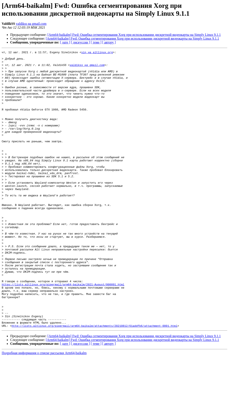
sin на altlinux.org (97, 53)
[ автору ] (109, 42)
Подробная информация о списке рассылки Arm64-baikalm (44, 408)
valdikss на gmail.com (31, 23)
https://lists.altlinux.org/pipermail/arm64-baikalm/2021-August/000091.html (63, 331)
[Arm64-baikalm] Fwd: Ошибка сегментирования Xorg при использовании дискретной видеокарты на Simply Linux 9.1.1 (134, 34)
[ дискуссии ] (80, 42)
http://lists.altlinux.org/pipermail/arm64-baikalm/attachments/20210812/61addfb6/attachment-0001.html (94, 381)
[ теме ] (96, 42)
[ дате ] (65, 42)
